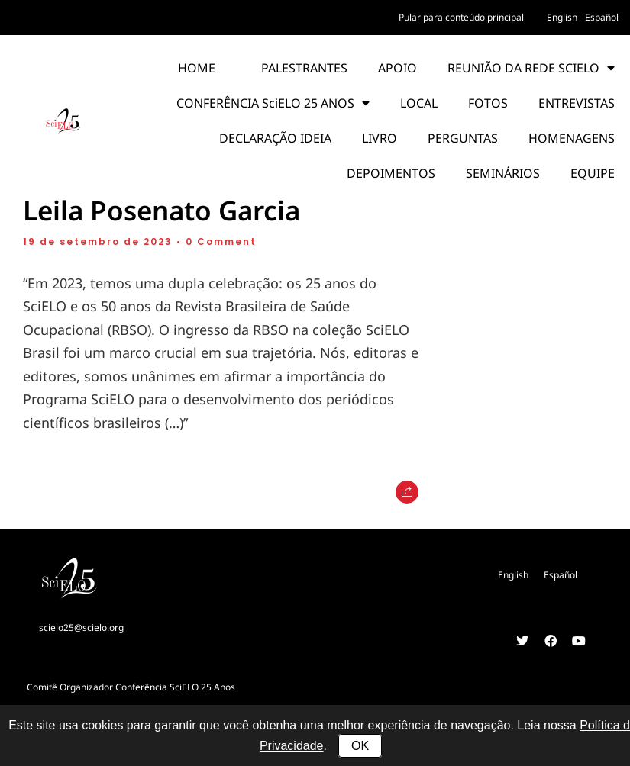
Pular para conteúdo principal (461, 17)
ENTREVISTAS (576, 103)
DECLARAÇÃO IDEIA (275, 138)
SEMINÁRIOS (503, 173)
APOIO (397, 68)
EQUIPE (592, 173)
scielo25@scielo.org (81, 627)
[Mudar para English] (562, 17)
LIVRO (379, 138)
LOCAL (419, 103)
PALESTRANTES (304, 68)
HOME (196, 68)
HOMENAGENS (571, 138)
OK (360, 745)
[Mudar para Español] (601, 17)
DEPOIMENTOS (391, 173)
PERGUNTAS (463, 138)
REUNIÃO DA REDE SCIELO (531, 68)
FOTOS (488, 103)
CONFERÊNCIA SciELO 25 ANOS (273, 103)
